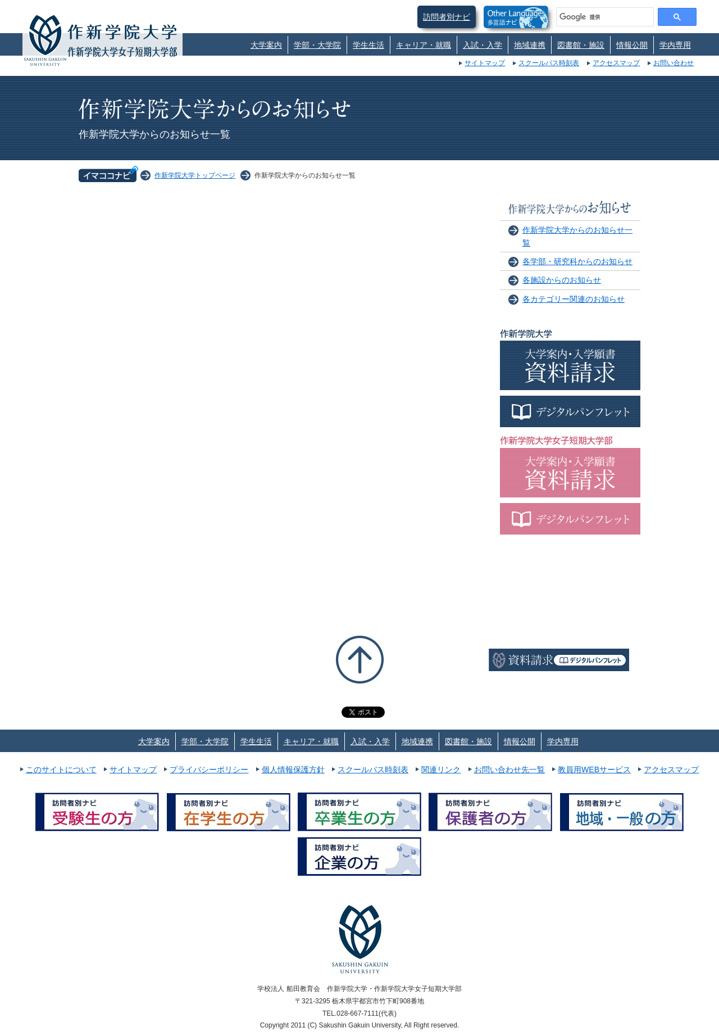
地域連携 (529, 44)
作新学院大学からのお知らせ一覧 (577, 236)
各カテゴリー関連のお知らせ (573, 299)
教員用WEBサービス (594, 769)
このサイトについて (61, 769)
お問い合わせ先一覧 (509, 769)
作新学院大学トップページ (194, 175)
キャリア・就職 (423, 44)
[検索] (603, 17)
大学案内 (266, 44)
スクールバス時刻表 (548, 63)
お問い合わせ (673, 63)
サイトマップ (485, 63)
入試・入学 (482, 44)
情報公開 (632, 44)
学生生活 (368, 44)
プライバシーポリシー (209, 769)
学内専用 (675, 44)
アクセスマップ (616, 63)
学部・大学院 (317, 44)
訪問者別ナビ (446, 16)
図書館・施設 (580, 44)
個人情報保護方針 (293, 769)
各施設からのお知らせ (561, 279)
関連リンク (441, 769)
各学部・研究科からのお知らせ (577, 261)
